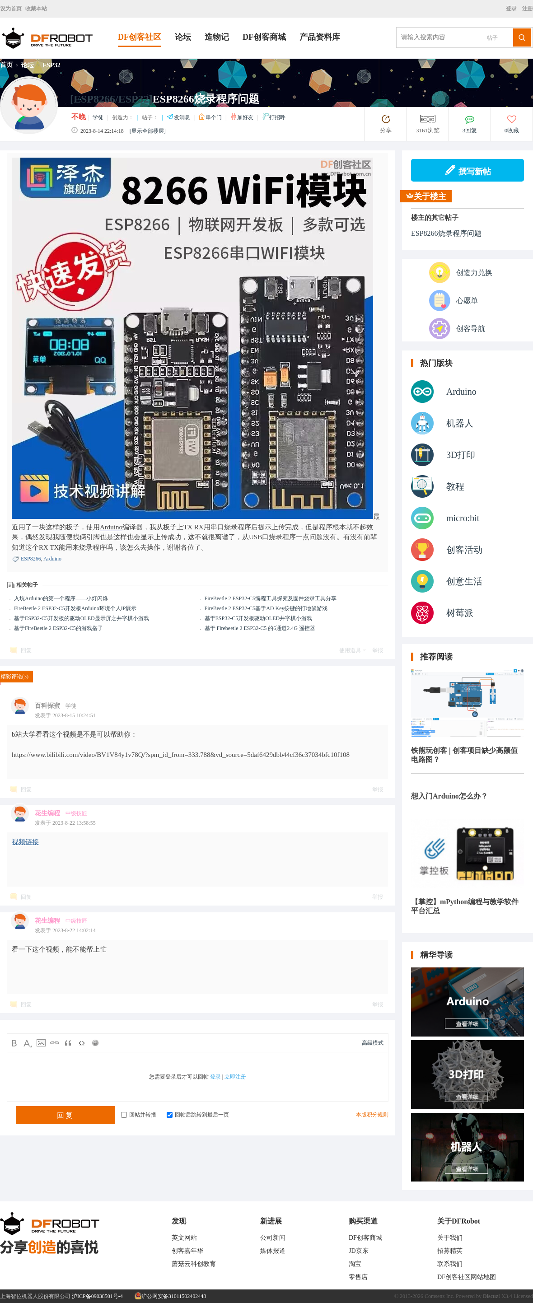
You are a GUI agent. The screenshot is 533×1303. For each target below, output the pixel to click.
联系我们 (450, 1264)
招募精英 (450, 1250)
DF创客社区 (139, 37)
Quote (68, 1042)
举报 (377, 650)
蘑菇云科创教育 (194, 1264)
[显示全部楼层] (148, 131)
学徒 (98, 117)
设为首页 (11, 8)
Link (54, 1042)
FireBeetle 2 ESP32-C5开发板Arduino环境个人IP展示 (75, 608)
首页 (6, 64)
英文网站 (184, 1237)
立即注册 (235, 1077)
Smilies (95, 1042)
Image (41, 1042)
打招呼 (273, 117)
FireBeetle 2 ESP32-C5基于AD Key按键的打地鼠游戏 (266, 608)
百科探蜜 (47, 705)
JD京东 (359, 1250)
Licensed (523, 1296)
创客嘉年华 (187, 1250)
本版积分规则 (372, 1115)
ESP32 (51, 65)
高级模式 (372, 1043)
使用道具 (350, 650)
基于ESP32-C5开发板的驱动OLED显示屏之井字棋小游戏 (81, 618)
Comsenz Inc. (439, 1296)
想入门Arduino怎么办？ (449, 796)
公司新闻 (272, 1237)
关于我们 (450, 1237)
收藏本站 (36, 8)
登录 (512, 8)
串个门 (210, 117)
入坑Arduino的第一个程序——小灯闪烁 (61, 598)
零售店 (358, 1277)
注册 (527, 8)
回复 (26, 650)
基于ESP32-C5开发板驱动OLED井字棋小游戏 (259, 618)
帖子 (492, 38)
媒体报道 (272, 1250)
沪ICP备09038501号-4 (97, 1296)
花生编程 (47, 813)
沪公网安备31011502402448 (170, 1296)
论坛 (183, 37)
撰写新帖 (467, 170)
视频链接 (25, 841)
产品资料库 (319, 37)
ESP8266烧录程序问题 (446, 233)
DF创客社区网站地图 (466, 1277)
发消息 (179, 117)
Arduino (111, 527)
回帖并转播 (138, 1115)
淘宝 (355, 1264)
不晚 (78, 117)
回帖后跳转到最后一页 (198, 1115)
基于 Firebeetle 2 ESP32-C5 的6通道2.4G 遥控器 (260, 628)
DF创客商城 (264, 37)
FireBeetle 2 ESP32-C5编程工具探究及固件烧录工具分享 (271, 598)
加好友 (242, 117)
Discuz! (491, 1296)
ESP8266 (31, 559)
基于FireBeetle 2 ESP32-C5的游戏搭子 (58, 628)
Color (27, 1042)
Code (81, 1042)
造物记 (217, 37)
